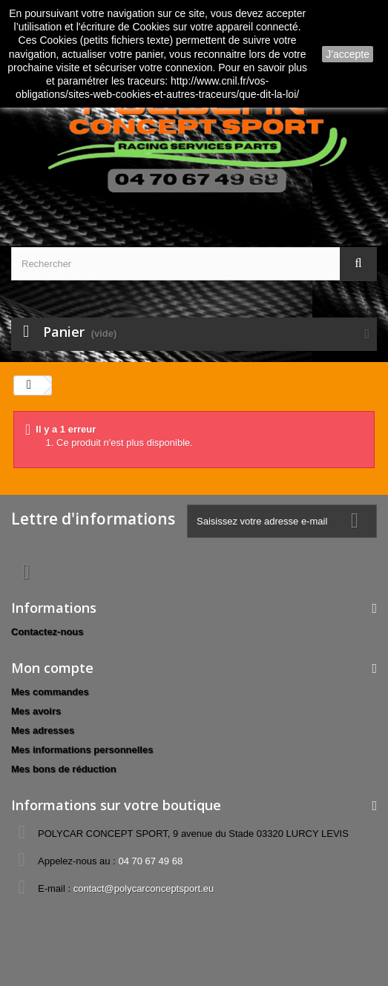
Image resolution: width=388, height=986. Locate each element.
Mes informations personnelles (82, 749)
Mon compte (52, 668)
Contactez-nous (47, 631)
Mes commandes (50, 691)
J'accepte (347, 54)
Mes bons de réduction (63, 769)
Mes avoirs (36, 711)
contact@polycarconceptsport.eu (143, 888)
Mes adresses (42, 730)
